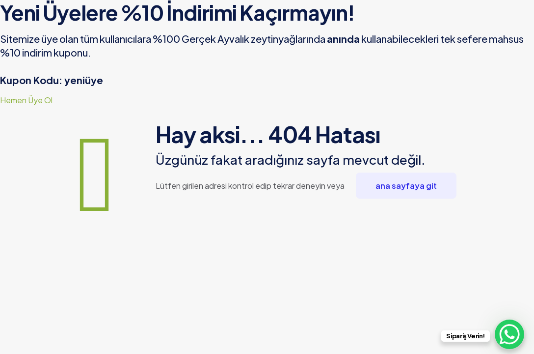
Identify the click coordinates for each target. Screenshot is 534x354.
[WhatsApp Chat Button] (509, 334)
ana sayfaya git (406, 185)
